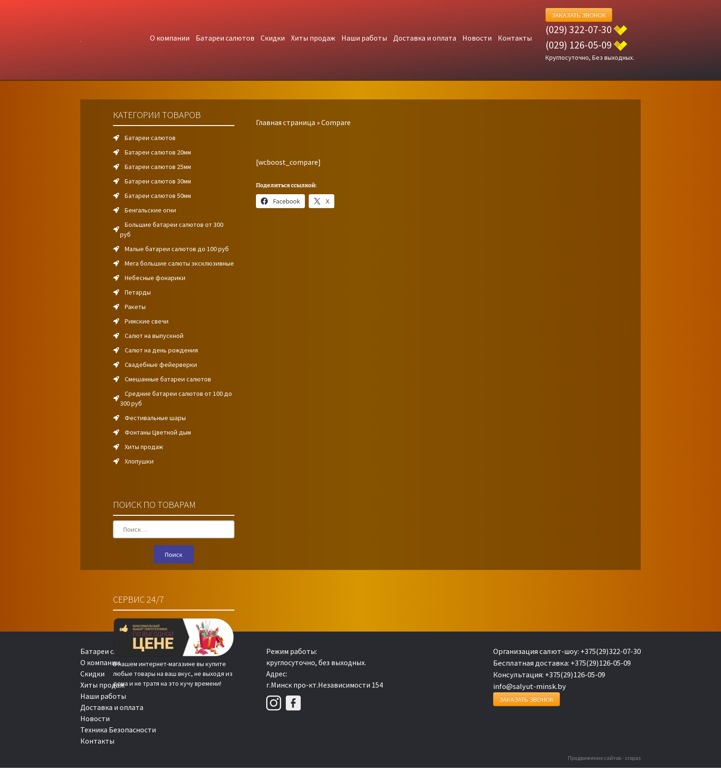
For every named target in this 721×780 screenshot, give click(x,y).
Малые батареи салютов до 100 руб (177, 249)
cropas (633, 757)
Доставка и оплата (424, 37)
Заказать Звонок (578, 15)
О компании (170, 37)
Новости (477, 37)
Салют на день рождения (161, 350)
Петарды (138, 292)
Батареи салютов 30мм (158, 181)
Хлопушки (139, 461)
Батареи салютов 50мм (158, 195)
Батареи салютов (225, 37)
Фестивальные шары (155, 418)
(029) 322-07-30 (578, 29)
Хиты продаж (313, 37)
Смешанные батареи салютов (168, 379)
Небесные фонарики (155, 278)
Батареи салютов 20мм (158, 152)
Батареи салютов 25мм (158, 166)
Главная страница (285, 122)
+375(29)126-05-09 (601, 663)
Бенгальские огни (150, 210)
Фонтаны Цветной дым (158, 432)
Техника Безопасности (118, 729)
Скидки (273, 37)
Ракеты (135, 306)
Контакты (515, 37)
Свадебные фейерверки (161, 364)
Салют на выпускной (154, 335)
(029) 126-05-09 (578, 44)
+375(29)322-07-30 (610, 651)
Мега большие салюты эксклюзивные (179, 263)
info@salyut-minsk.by (529, 686)
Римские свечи (147, 321)
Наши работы (364, 37)
